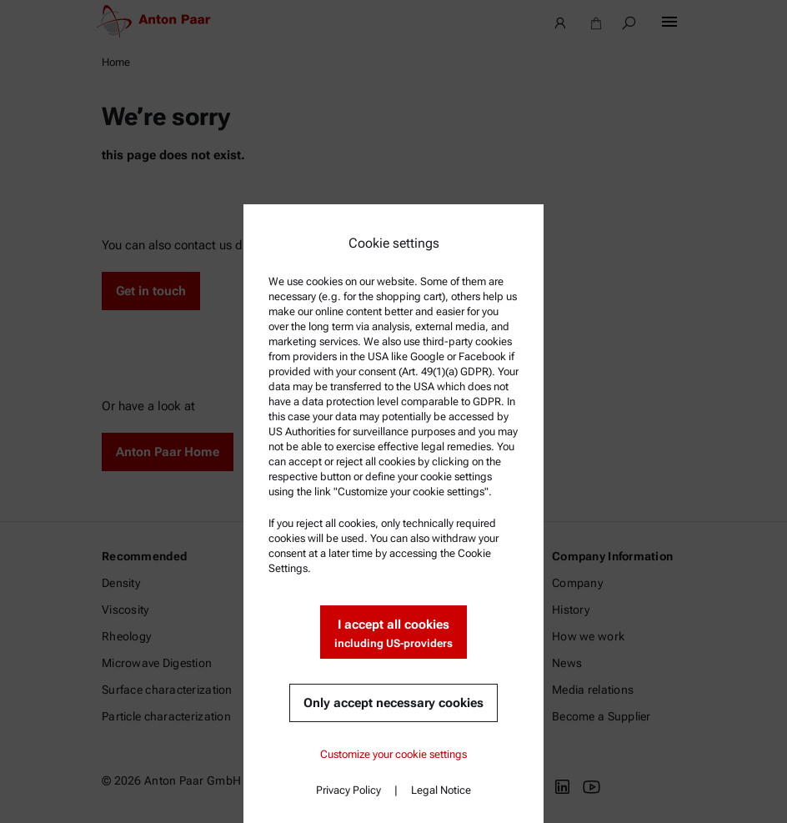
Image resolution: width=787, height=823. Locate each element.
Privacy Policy (348, 790)
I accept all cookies (393, 634)
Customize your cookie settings (393, 754)
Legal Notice (441, 790)
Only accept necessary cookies (393, 702)
